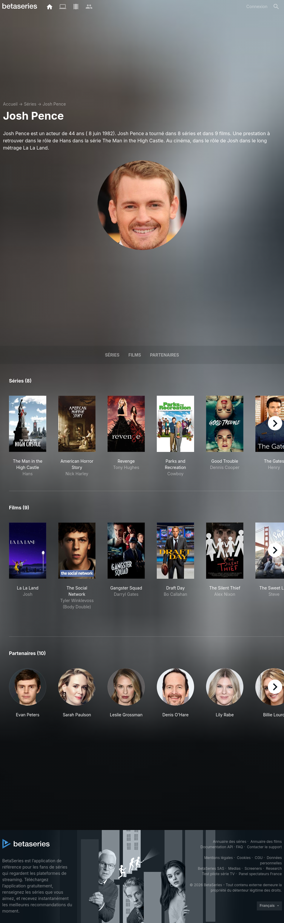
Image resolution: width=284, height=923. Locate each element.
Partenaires (164, 354)
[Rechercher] (276, 6)
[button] (27, 693)
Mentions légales (218, 857)
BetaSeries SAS (211, 868)
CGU (259, 857)
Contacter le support (264, 847)
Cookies (244, 857)
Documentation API (216, 847)
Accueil (10, 103)
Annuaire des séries (229, 841)
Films (134, 354)
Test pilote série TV (218, 874)
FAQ (239, 847)
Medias (234, 868)
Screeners (253, 868)
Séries (30, 103)
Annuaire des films (266, 841)
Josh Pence (54, 103)
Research (274, 868)
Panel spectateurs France (260, 874)
